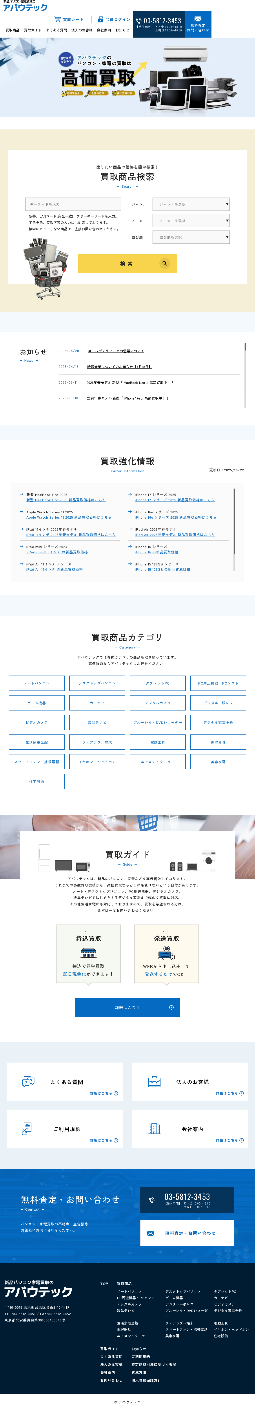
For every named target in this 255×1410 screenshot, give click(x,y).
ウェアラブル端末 (97, 742)
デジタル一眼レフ (218, 702)
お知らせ (122, 30)
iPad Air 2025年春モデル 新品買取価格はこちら (175, 534)
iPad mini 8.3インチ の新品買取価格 (57, 551)
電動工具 (157, 742)
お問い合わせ (111, 1380)
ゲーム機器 (36, 702)
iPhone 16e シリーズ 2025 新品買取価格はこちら (176, 517)
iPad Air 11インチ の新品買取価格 (55, 569)
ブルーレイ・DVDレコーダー (157, 722)
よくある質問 (56, 30)
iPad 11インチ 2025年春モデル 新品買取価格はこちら (71, 534)
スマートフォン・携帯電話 (36, 761)
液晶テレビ (97, 722)
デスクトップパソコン (97, 683)
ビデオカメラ (37, 722)
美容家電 (218, 761)
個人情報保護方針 (146, 1380)
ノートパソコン (37, 683)
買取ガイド (33, 30)
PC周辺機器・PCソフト (218, 683)
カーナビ (97, 702)
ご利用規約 (140, 1356)
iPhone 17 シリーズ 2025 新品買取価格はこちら (175, 499)
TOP (104, 1283)
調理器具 (218, 742)
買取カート (73, 19)
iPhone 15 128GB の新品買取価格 (163, 569)
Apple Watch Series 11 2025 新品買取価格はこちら (69, 517)
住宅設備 (36, 781)
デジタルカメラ (158, 702)
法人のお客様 (82, 30)
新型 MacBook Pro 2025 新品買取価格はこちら (66, 499)
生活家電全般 (37, 742)
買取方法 (138, 1372)
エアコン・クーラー (158, 761)
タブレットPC (158, 683)
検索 (127, 263)
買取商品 (12, 30)
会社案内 (104, 30)
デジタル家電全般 (218, 722)
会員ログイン (118, 19)
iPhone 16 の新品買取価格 (156, 551)
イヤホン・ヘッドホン (97, 761)
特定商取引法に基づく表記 (153, 1364)
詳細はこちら (144, 1007)
